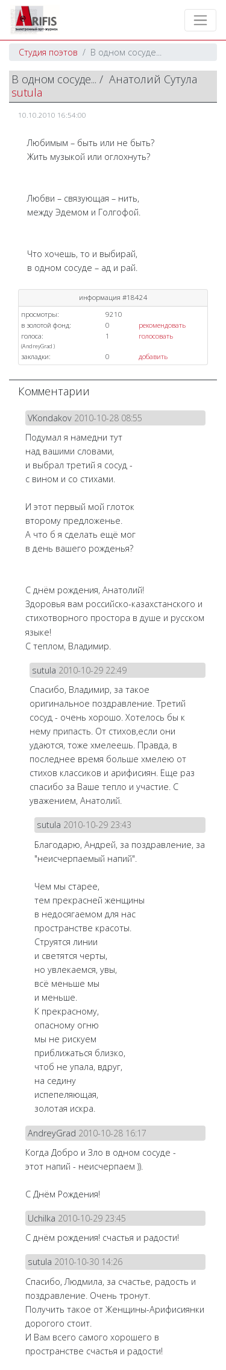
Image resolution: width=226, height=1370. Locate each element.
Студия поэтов (48, 52)
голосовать (156, 335)
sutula (26, 92)
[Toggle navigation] (200, 20)
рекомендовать (162, 325)
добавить (153, 356)
